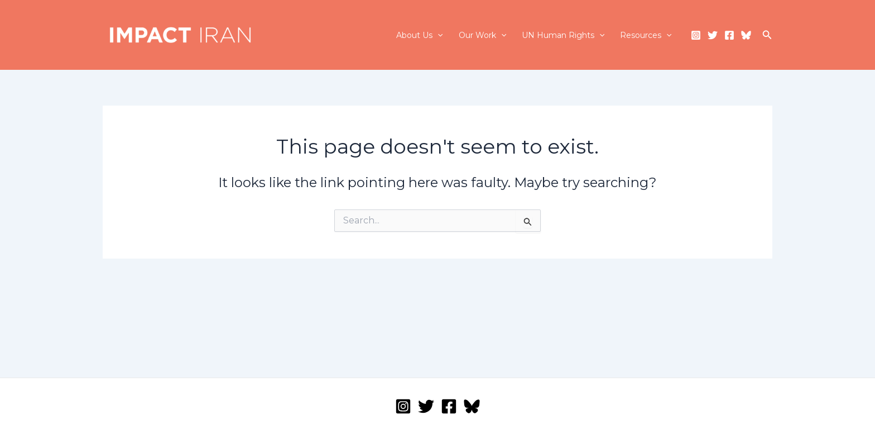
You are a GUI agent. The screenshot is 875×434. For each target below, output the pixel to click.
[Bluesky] (746, 35)
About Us (419, 35)
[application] (437, 35)
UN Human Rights (563, 35)
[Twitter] (713, 35)
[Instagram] (696, 35)
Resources (645, 35)
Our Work (482, 35)
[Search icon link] (767, 35)
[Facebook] (729, 35)
